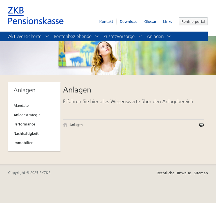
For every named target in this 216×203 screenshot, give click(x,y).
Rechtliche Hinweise (174, 173)
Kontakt (106, 21)
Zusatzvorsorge (123, 36)
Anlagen (159, 36)
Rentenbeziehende (77, 36)
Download (129, 21)
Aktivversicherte (29, 36)
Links (167, 21)
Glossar (150, 21)
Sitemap (201, 173)
